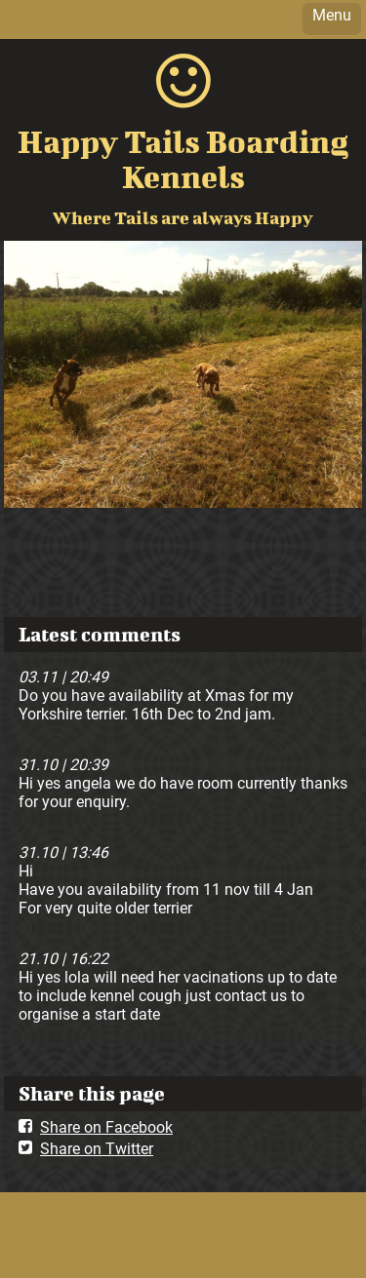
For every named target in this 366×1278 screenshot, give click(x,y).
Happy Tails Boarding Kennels (183, 159)
